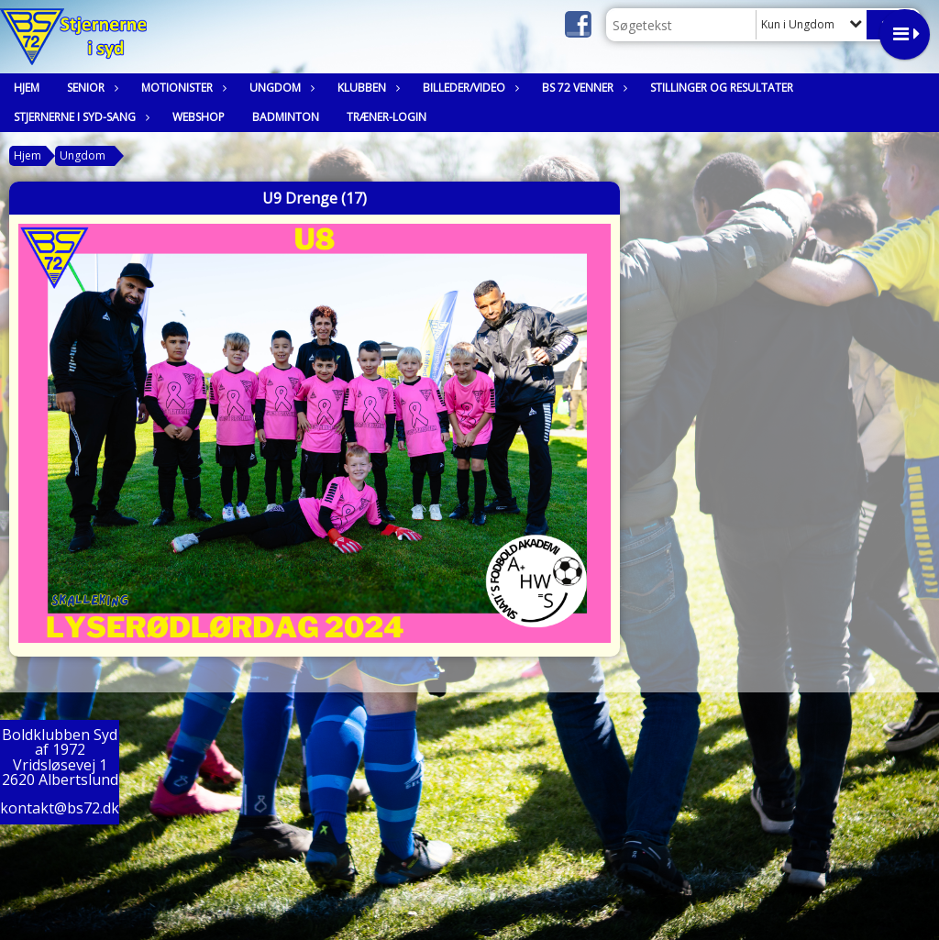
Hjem (26, 87)
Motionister (181, 87)
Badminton (285, 117)
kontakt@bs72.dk (59, 808)
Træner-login (386, 117)
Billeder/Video (468, 87)
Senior (90, 87)
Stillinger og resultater (721, 87)
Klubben (366, 87)
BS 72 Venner (582, 87)
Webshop (198, 117)
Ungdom (279, 87)
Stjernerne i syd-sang (79, 117)
